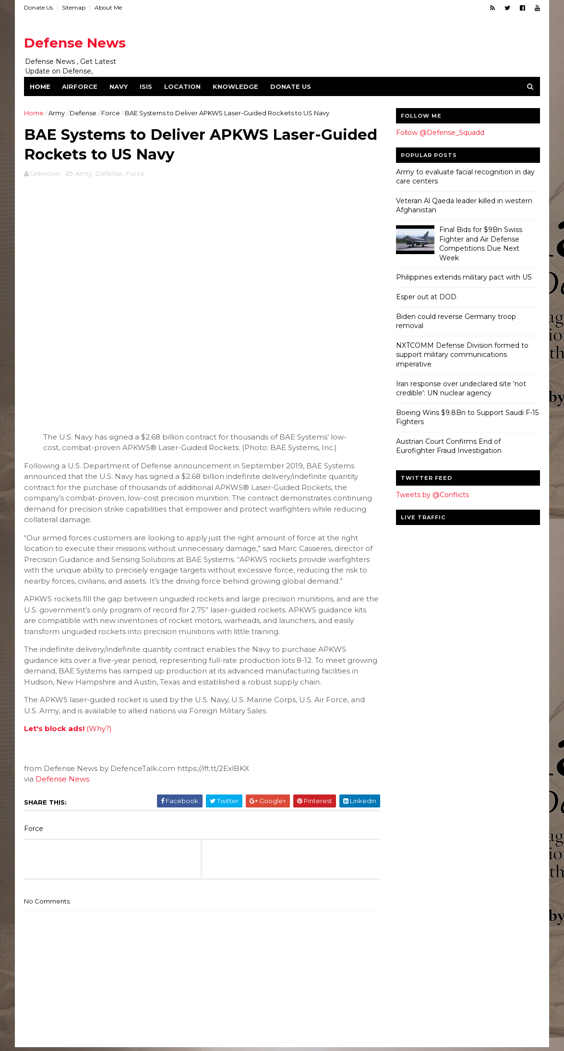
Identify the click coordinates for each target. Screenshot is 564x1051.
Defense (83, 113)
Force (111, 113)
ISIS (146, 86)
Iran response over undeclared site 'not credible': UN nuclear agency (461, 388)
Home (40, 86)
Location (183, 86)
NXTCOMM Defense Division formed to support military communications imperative (462, 354)
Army (57, 113)
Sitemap (74, 7)
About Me (108, 7)
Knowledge (236, 86)
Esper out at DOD (426, 297)
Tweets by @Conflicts (432, 494)
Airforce (80, 86)
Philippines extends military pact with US (463, 277)
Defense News (75, 43)
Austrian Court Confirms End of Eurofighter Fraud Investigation (448, 446)
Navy (119, 86)
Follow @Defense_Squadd (440, 132)
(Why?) (99, 729)
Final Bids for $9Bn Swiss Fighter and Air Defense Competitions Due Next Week (480, 243)
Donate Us (38, 7)
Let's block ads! (54, 729)
